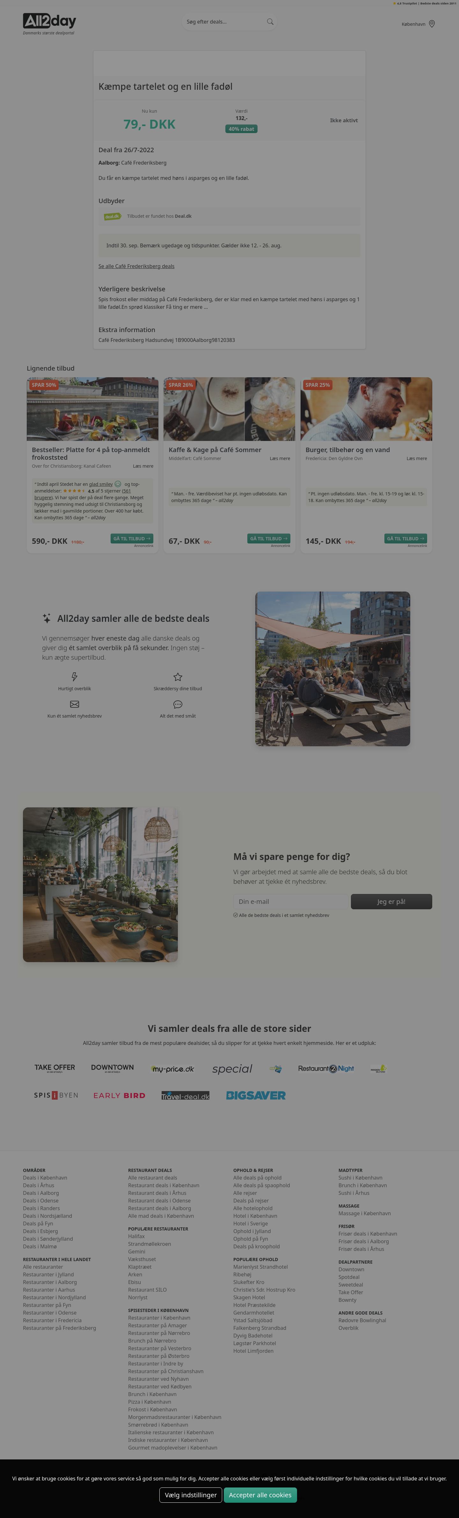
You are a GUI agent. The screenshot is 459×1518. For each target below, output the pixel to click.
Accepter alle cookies (260, 1495)
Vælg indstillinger (191, 1495)
